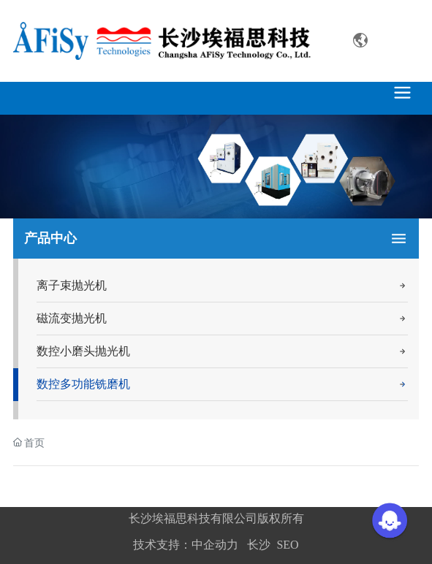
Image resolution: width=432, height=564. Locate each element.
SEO (287, 544)
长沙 (258, 544)
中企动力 (215, 544)
